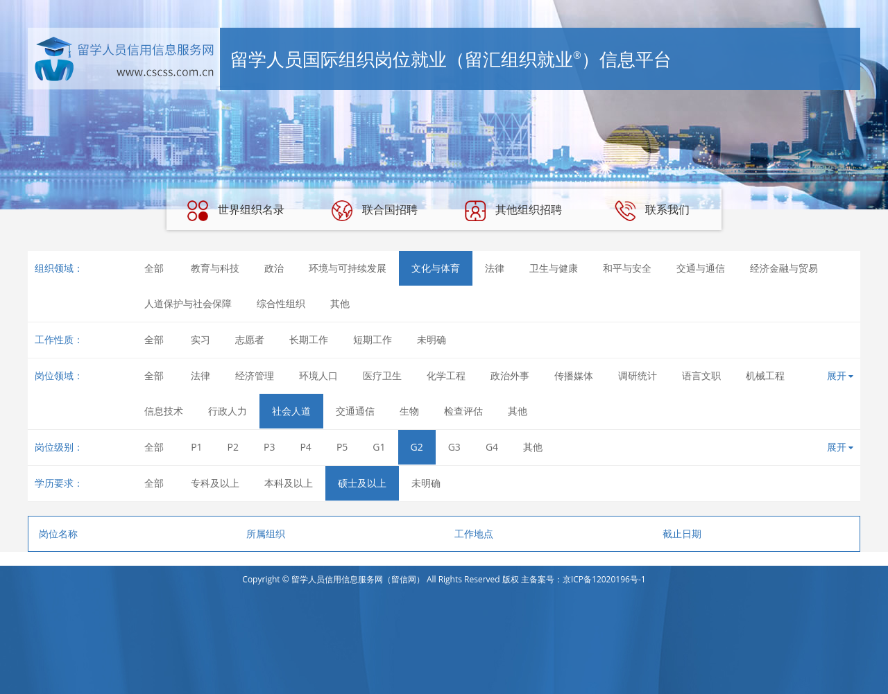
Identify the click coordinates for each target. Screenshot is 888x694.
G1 (379, 446)
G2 (417, 446)
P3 (269, 446)
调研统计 (637, 375)
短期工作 (372, 339)
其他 (340, 303)
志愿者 (249, 339)
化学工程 (446, 375)
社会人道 (291, 410)
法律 (494, 268)
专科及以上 (215, 482)
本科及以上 (288, 482)
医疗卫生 (382, 375)
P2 (233, 446)
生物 (409, 410)
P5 (342, 446)
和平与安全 (627, 268)
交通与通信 (700, 268)
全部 (154, 268)
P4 (305, 446)
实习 (200, 339)
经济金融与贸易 (784, 268)
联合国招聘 (375, 210)
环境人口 (318, 375)
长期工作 (308, 339)
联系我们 (652, 210)
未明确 (431, 339)
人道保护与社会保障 (188, 303)
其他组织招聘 (513, 210)
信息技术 (163, 410)
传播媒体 (573, 375)
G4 (492, 446)
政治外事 (509, 375)
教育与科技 (215, 268)
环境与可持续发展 (347, 268)
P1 (196, 446)
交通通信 (355, 410)
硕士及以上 (362, 482)
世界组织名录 (235, 210)
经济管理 (254, 375)
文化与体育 (435, 268)
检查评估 (463, 410)
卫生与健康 (553, 268)
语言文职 (701, 375)
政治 (274, 268)
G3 (454, 446)
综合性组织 (281, 303)
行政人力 (227, 410)
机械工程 (765, 375)
